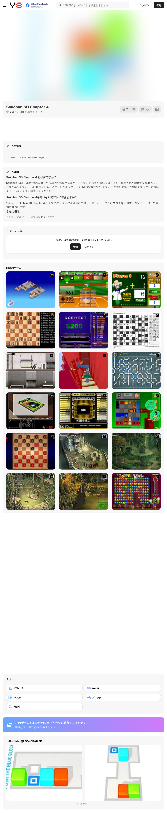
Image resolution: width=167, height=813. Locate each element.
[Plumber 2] (136, 370)
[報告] (145, 109)
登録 (158, 5)
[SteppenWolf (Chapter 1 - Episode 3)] (30, 491)
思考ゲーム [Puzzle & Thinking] (22, 217)
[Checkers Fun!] (30, 451)
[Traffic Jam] (136, 410)
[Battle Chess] (30, 330)
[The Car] (30, 410)
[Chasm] (83, 370)
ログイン (144, 5)
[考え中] (44, 706)
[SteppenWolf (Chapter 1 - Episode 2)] (136, 451)
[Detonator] (30, 289)
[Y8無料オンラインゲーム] (16, 5)
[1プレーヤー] (44, 688)
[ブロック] (123, 697)
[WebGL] (123, 688)
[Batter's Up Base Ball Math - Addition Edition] (83, 289)
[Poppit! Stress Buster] (136, 491)
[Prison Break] (30, 370)
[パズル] (44, 697)
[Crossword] (136, 330)
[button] (13, 211)
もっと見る (83, 804)
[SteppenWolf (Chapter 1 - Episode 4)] (83, 491)
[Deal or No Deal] (83, 410)
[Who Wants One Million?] (83, 330)
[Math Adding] (136, 289)
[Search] (59, 5)
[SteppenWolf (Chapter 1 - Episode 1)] (83, 451)
